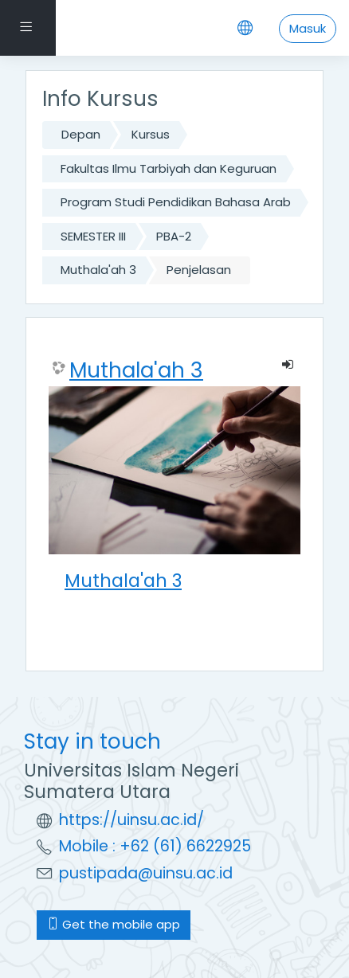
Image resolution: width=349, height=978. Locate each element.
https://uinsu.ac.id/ (131, 820)
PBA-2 (173, 236)
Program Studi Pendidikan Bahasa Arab (176, 202)
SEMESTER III (93, 236)
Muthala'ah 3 (98, 269)
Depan (80, 134)
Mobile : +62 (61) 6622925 (155, 846)
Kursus (150, 134)
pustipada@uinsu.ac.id (146, 873)
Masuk (307, 28)
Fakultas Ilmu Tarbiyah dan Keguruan (168, 168)
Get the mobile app (113, 924)
